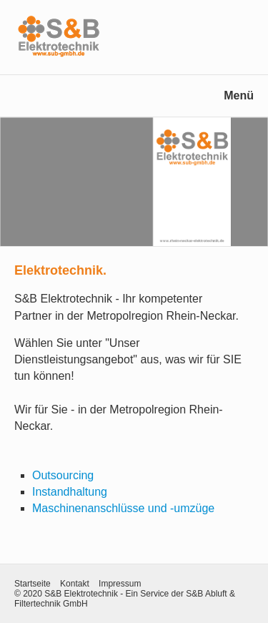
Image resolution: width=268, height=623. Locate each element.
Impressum (120, 584)
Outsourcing (63, 475)
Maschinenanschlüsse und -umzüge (123, 508)
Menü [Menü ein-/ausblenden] (239, 95)
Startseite (32, 584)
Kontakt (74, 584)
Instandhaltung (69, 492)
